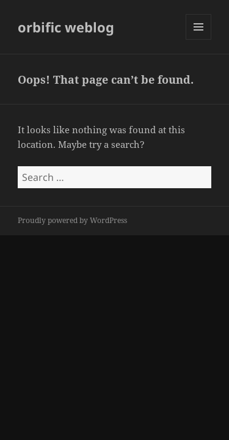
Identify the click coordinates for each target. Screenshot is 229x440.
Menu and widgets (198, 39)
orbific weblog (66, 27)
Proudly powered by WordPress (72, 220)
